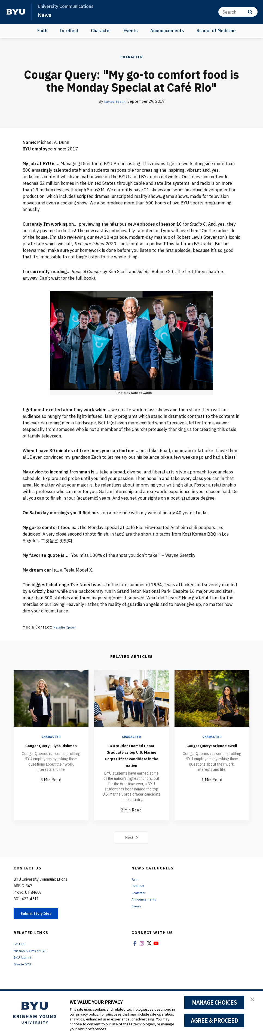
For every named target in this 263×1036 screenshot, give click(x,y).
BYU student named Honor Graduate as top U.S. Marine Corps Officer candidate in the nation (131, 758)
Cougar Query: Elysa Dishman (51, 748)
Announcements (167, 30)
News (45, 15)
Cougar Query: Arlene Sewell (212, 748)
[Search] (238, 12)
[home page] (15, 12)
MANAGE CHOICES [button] (214, 1002)
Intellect (69, 30)
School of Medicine (216, 30)
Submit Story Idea (42, 921)
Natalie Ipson (66, 627)
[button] (254, 1001)
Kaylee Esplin (115, 101)
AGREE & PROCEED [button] (214, 1020)
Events (131, 30)
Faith (42, 30)
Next (131, 844)
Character (101, 30)
